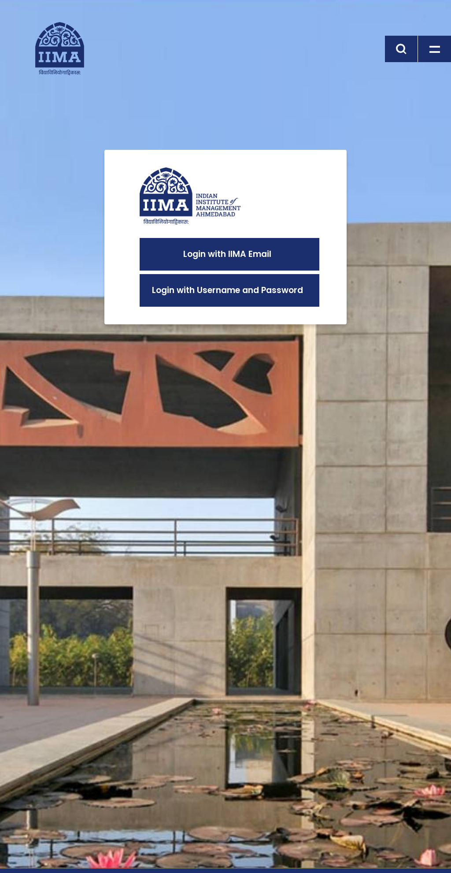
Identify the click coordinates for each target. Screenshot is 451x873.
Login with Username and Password (227, 290)
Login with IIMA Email (227, 254)
